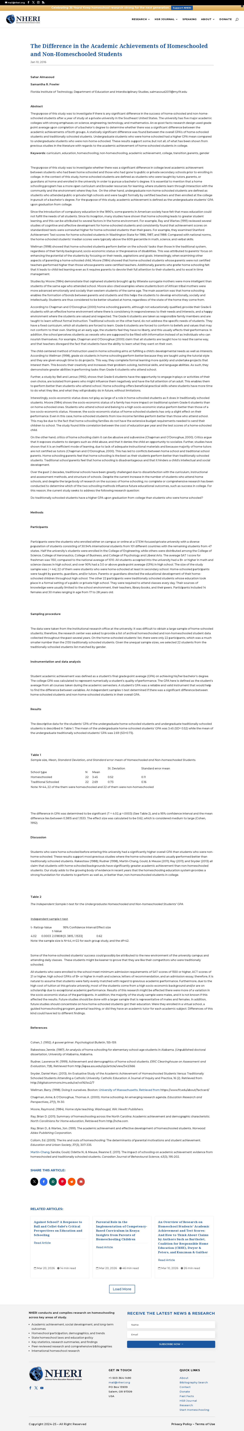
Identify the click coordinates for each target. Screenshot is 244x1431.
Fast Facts (187, 1396)
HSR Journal (165, 19)
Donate (225, 19)
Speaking (189, 19)
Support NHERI (182, 7)
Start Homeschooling (194, 1409)
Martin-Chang (39, 1152)
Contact (185, 1387)
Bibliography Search (194, 1382)
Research (139, 19)
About (206, 19)
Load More (122, 1289)
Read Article (42, 1242)
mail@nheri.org (119, 1382)
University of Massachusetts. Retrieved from (129, 1090)
